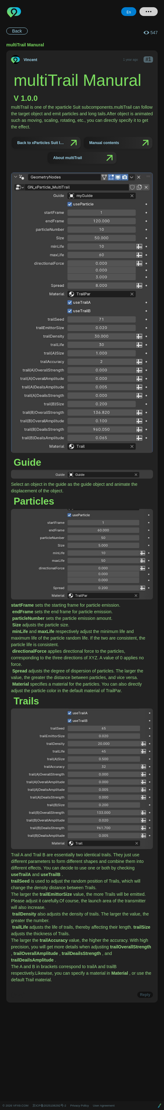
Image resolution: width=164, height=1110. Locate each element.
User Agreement (104, 1105)
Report (18, 995)
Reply (145, 995)
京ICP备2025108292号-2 (49, 1105)
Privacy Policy (79, 1105)
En (129, 11)
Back (17, 31)
